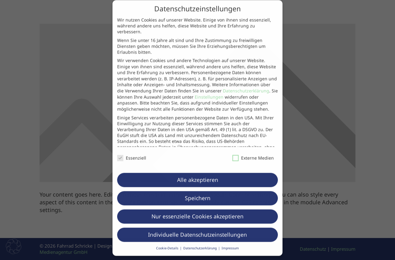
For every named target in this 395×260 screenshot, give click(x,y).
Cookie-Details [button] (167, 241)
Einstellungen (209, 90)
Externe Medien (253, 151)
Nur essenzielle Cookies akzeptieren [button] (197, 209)
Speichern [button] (197, 191)
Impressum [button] (230, 241)
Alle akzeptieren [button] (197, 173)
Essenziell (131, 151)
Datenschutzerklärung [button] (200, 241)
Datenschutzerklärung (246, 84)
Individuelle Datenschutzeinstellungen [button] (197, 228)
